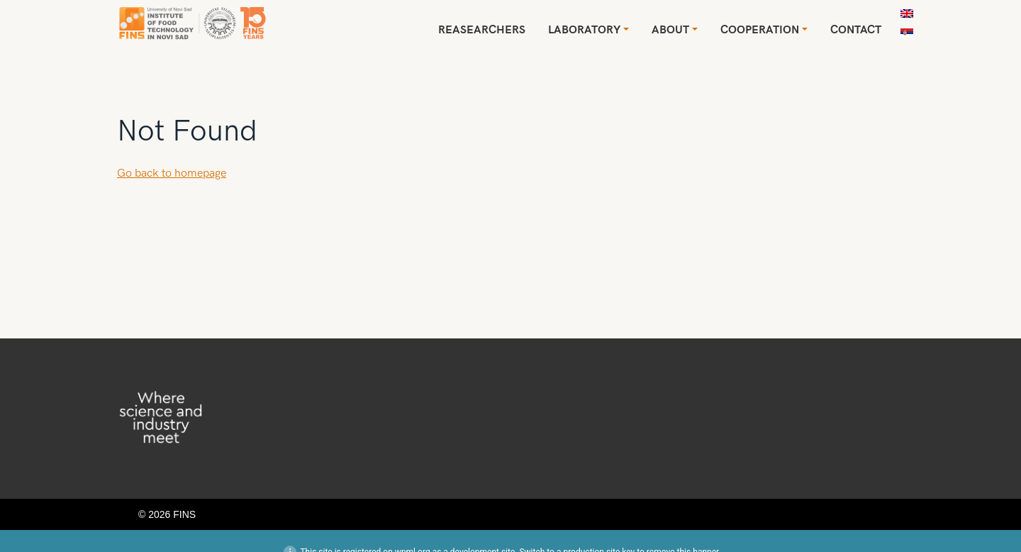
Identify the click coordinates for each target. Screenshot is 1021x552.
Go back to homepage (171, 173)
